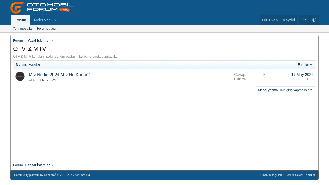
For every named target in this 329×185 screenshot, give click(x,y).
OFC (32, 80)
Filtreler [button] (303, 65)
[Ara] (304, 20)
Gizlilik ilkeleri (294, 175)
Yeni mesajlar (23, 28)
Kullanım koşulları (271, 175)
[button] (55, 20)
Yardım (310, 175)
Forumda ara (46, 28)
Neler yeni (43, 20)
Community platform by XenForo (52, 174)
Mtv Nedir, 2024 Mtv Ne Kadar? (59, 74)
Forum (20, 20)
